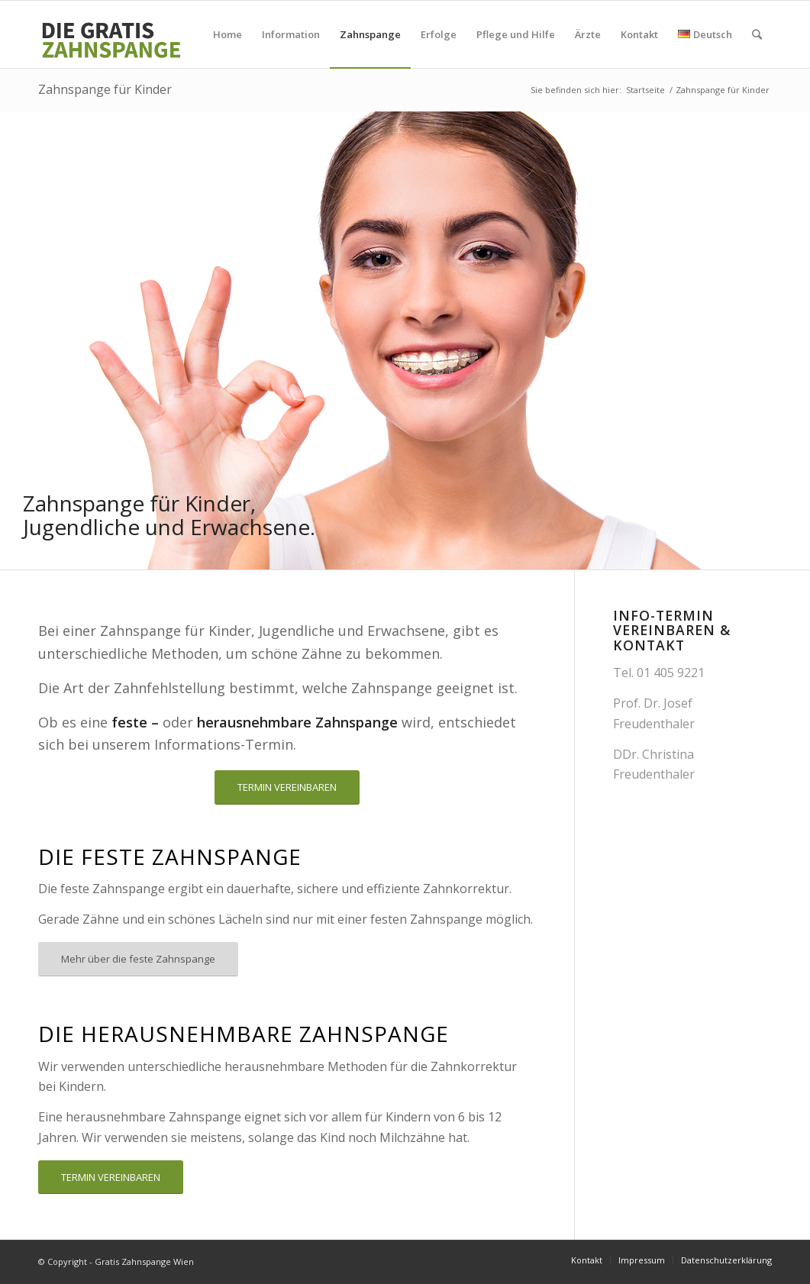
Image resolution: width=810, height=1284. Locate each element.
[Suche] (757, 34)
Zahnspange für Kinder (105, 89)
